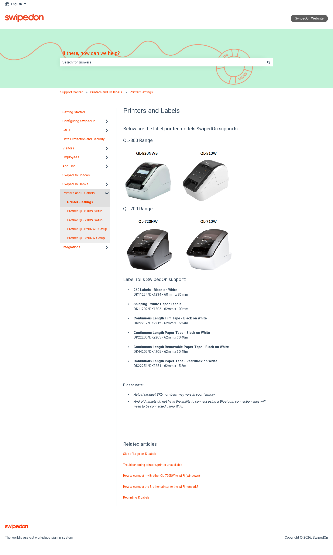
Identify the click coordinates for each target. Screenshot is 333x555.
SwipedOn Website (309, 18)
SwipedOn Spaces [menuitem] (76, 175)
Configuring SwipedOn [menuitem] (78, 121)
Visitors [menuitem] (68, 148)
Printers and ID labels (106, 92)
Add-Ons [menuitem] (69, 166)
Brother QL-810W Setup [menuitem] (85, 211)
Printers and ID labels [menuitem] (78, 193)
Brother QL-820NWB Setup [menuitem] (87, 229)
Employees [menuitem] (70, 157)
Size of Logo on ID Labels (140, 453)
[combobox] (162, 62)
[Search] (269, 62)
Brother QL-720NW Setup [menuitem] (86, 238)
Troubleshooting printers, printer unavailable (152, 464)
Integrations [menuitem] (71, 247)
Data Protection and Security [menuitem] (83, 139)
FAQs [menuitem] (66, 130)
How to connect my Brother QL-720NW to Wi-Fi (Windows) (161, 475)
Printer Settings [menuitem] (80, 202)
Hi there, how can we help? (90, 53)
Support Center (71, 92)
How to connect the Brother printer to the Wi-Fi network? (160, 486)
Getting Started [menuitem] (73, 112)
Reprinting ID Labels (136, 497)
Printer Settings (141, 92)
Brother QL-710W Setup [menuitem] (85, 220)
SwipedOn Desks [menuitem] (75, 184)
